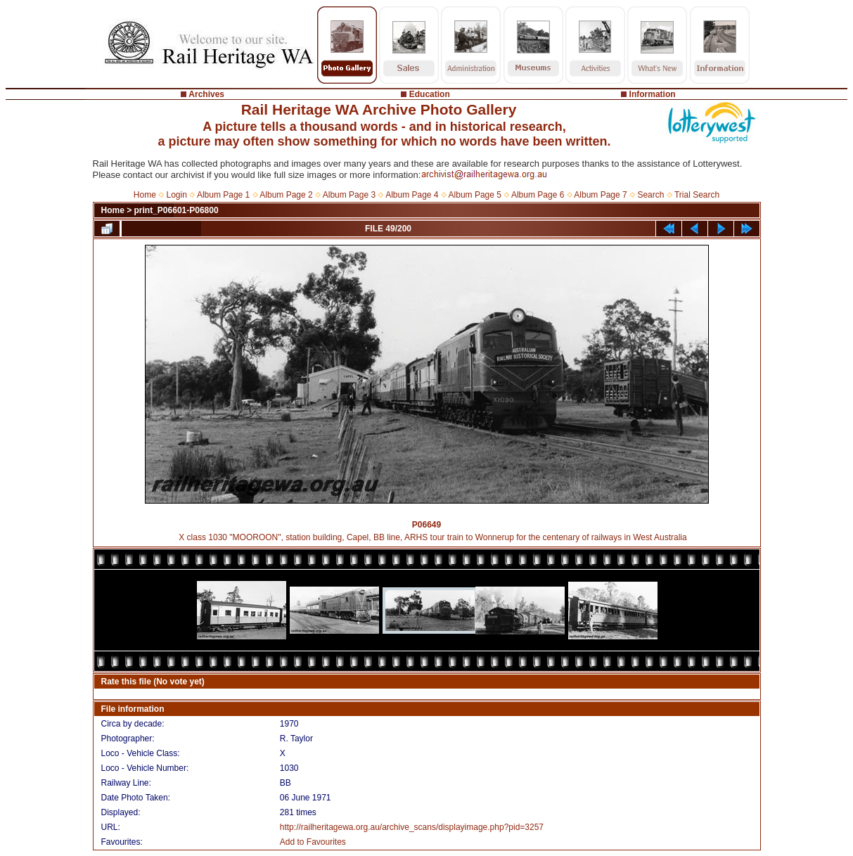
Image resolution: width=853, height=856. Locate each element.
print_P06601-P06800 (176, 210)
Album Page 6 (537, 195)
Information (652, 94)
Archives (206, 94)
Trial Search (696, 195)
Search (650, 195)
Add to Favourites (313, 842)
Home (145, 195)
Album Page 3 (349, 195)
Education (429, 94)
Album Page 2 (285, 195)
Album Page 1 (223, 195)
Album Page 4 (411, 195)
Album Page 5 (475, 195)
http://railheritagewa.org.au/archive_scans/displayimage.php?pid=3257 (412, 827)
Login (177, 195)
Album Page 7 (600, 195)
